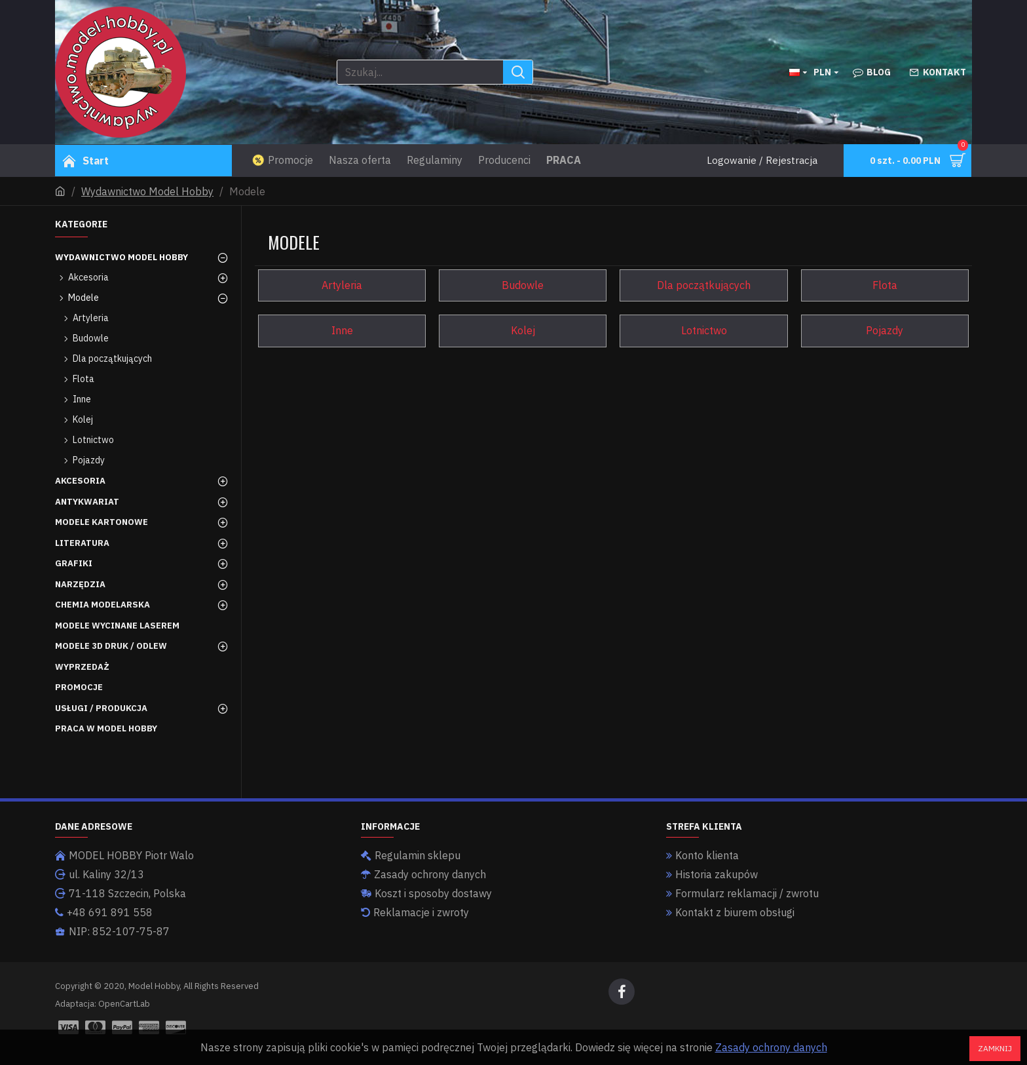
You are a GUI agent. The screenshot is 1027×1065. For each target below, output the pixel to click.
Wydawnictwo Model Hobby (147, 191)
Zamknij (995, 1048)
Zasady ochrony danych (771, 1047)
